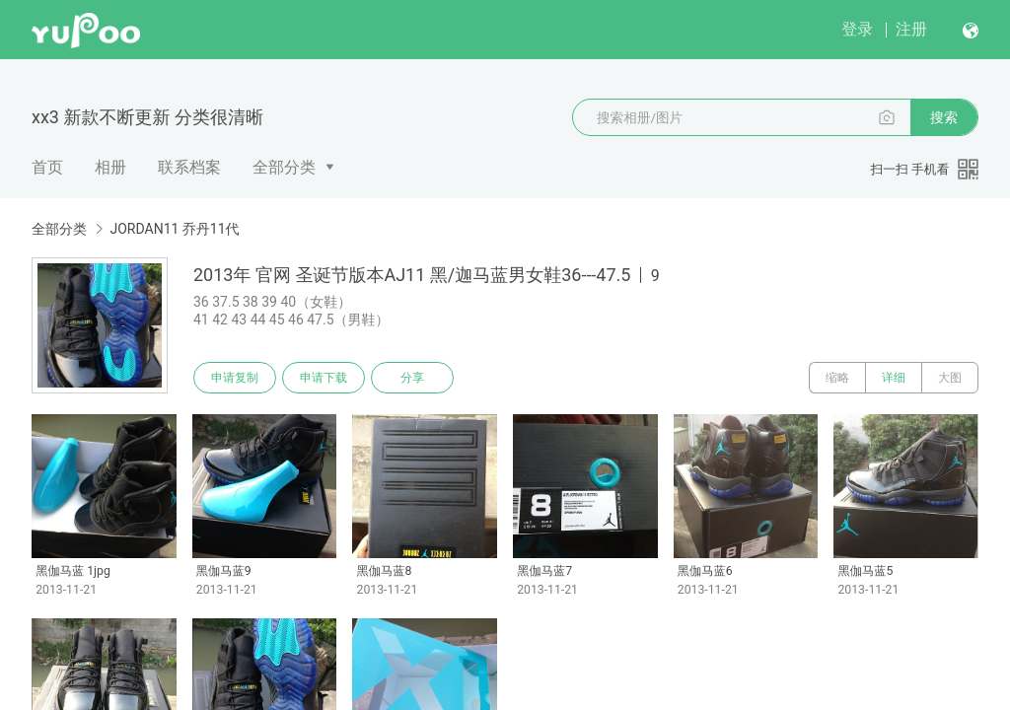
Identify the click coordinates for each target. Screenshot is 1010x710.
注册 (911, 29)
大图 (950, 378)
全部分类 (284, 167)
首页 (47, 167)
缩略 (837, 378)
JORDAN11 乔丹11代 (174, 229)
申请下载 (323, 378)
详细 (893, 378)
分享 (412, 378)
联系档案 (189, 167)
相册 (110, 167)
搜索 (944, 117)
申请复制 (234, 378)
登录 (857, 29)
